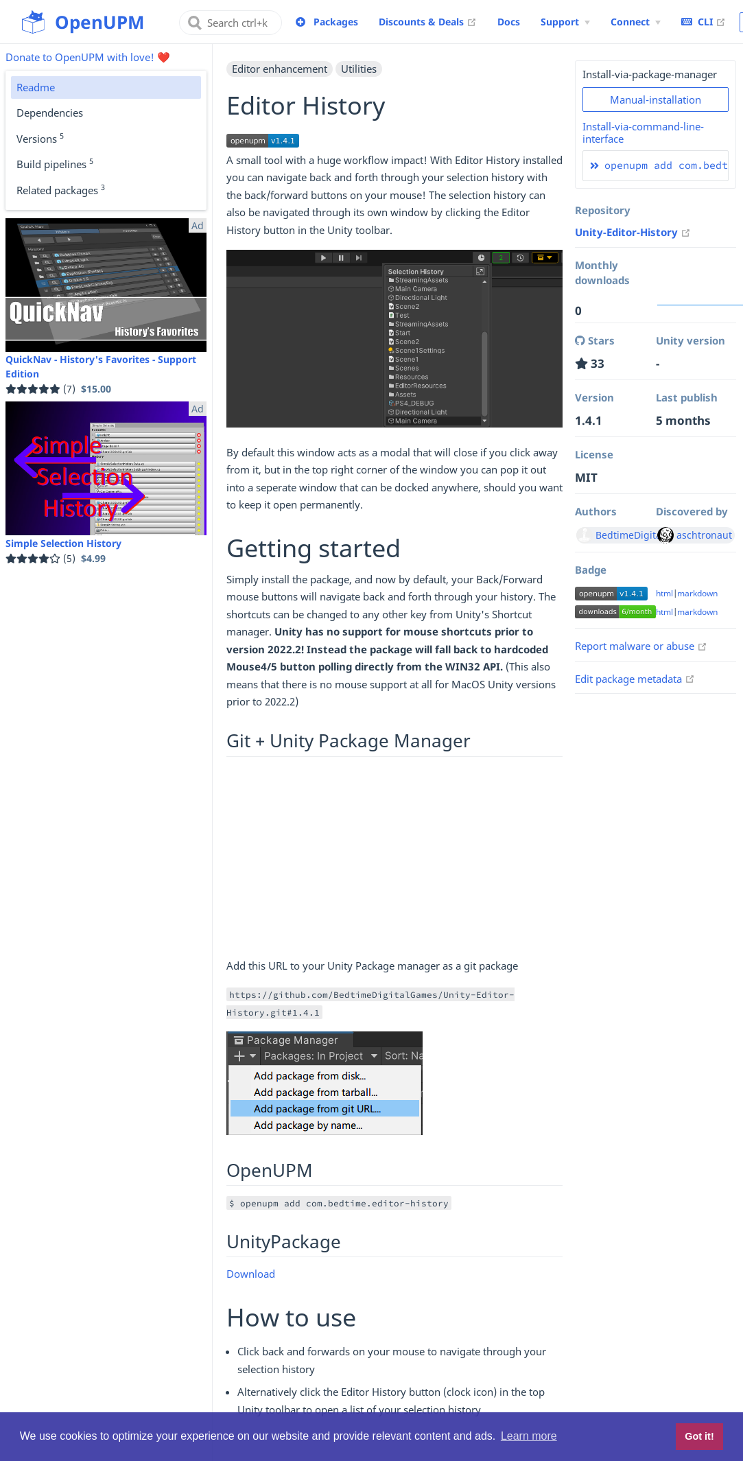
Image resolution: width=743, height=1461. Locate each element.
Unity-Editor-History (633, 232)
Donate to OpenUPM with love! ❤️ (87, 57)
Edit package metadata (635, 679)
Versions (40, 137)
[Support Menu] (565, 22)
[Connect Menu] (636, 22)
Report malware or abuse (641, 646)
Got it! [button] (699, 1436)
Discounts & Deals (428, 21)
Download (250, 1274)
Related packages (60, 189)
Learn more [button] (529, 1436)
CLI (703, 21)
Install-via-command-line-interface (643, 132)
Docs (508, 21)
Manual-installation (655, 99)
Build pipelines (54, 163)
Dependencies (49, 112)
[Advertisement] (394, 861)
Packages (336, 21)
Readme (35, 87)
